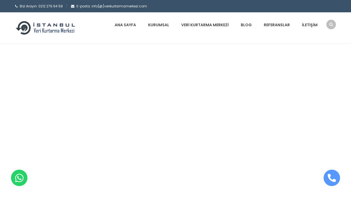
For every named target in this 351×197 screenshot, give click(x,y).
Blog (246, 25)
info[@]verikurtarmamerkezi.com (119, 6)
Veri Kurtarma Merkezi (205, 25)
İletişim (310, 25)
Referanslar (277, 25)
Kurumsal (158, 25)
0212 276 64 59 (50, 6)
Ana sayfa (125, 25)
